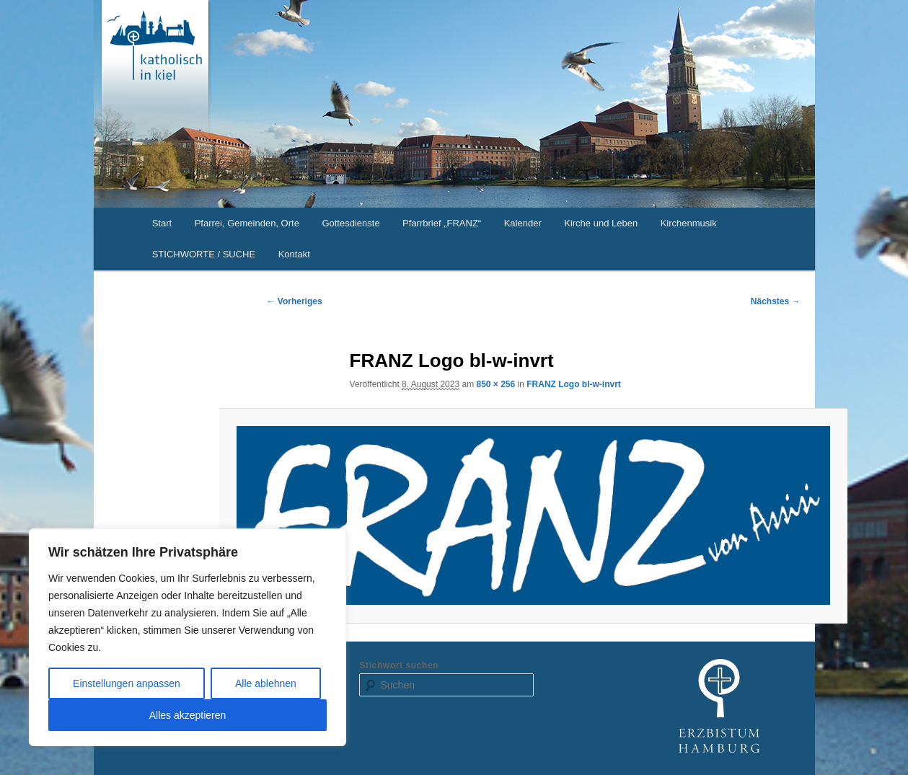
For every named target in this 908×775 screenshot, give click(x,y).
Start (162, 223)
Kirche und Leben (601, 223)
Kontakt (294, 254)
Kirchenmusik (689, 223)
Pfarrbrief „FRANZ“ (441, 223)
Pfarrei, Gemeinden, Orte (247, 223)
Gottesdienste (350, 223)
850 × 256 (495, 384)
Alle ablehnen (265, 683)
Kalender (523, 223)
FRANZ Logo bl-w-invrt (573, 384)
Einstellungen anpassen (126, 683)
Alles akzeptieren (187, 715)
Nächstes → (776, 301)
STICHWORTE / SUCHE (204, 254)
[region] (187, 637)
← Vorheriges (294, 301)
